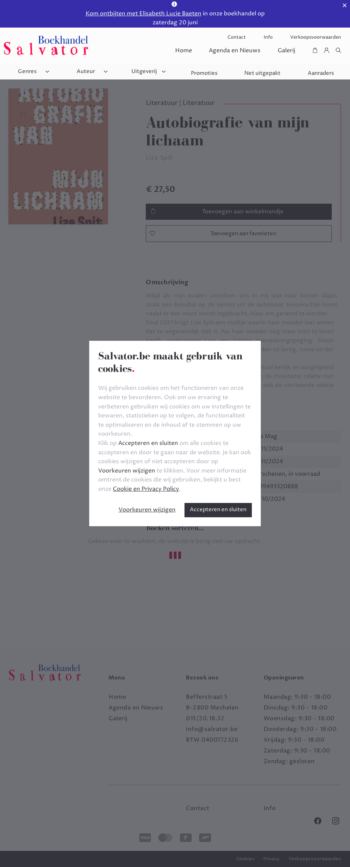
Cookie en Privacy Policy (146, 489)
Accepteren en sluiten (218, 509)
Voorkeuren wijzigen (147, 510)
